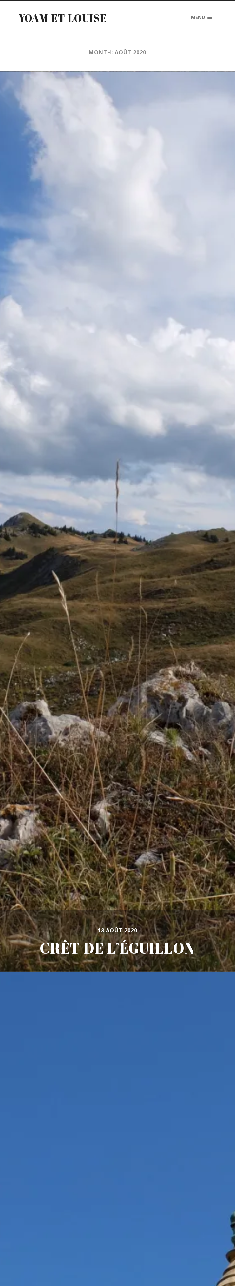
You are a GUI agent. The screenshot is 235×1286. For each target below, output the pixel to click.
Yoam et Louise (63, 18)
